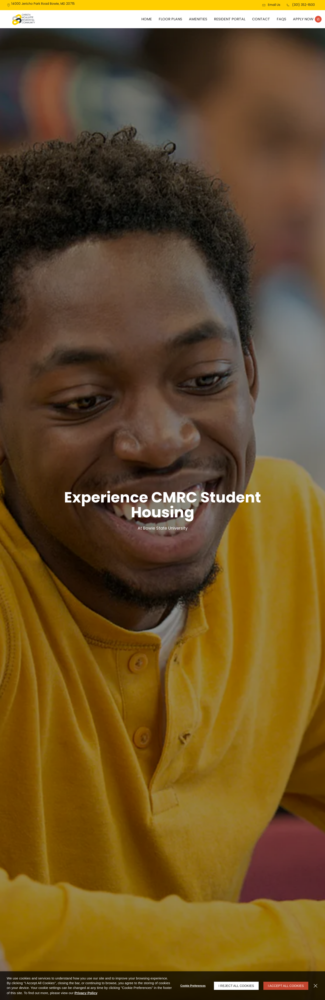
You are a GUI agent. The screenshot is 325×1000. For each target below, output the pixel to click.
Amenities (198, 19)
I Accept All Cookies (286, 986)
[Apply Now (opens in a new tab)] (307, 19)
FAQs (281, 19)
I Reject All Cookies (236, 986)
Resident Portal (229, 19)
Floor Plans (170, 19)
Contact (261, 19)
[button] (271, 5)
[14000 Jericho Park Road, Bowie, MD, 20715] (43, 5)
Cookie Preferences (193, 985)
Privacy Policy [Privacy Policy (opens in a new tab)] (86, 993)
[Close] (315, 985)
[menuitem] (146, 19)
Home (146, 19)
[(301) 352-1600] (300, 5)
